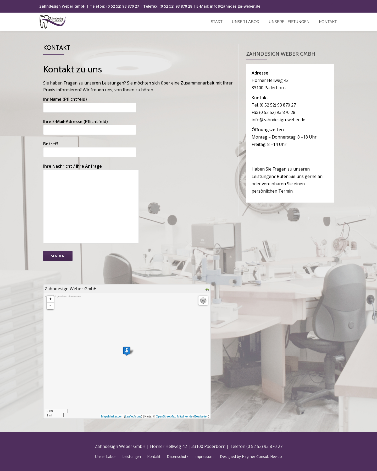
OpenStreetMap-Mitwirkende (174, 416)
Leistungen (131, 456)
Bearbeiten (201, 416)
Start (217, 21)
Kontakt (328, 21)
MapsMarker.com (112, 416)
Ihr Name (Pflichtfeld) (89, 103)
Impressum (204, 456)
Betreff (89, 148)
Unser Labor (245, 21)
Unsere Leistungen (289, 21)
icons (137, 416)
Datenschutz (177, 456)
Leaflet (129, 416)
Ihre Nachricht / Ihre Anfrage (91, 204)
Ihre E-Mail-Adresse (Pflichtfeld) (89, 126)
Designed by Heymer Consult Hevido (251, 456)
